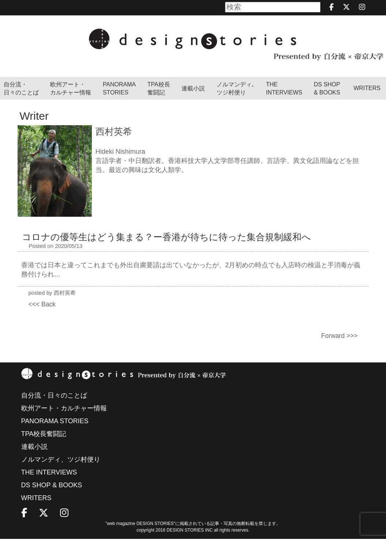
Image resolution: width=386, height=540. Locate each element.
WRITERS (367, 88)
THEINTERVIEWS (284, 89)
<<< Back (43, 304)
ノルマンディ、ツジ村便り (60, 460)
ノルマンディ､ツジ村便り (236, 89)
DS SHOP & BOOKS (327, 89)
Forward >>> (339, 336)
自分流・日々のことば (21, 89)
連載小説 (193, 89)
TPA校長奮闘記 (158, 89)
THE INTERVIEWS (49, 473)
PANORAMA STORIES (119, 89)
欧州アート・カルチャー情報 (70, 89)
